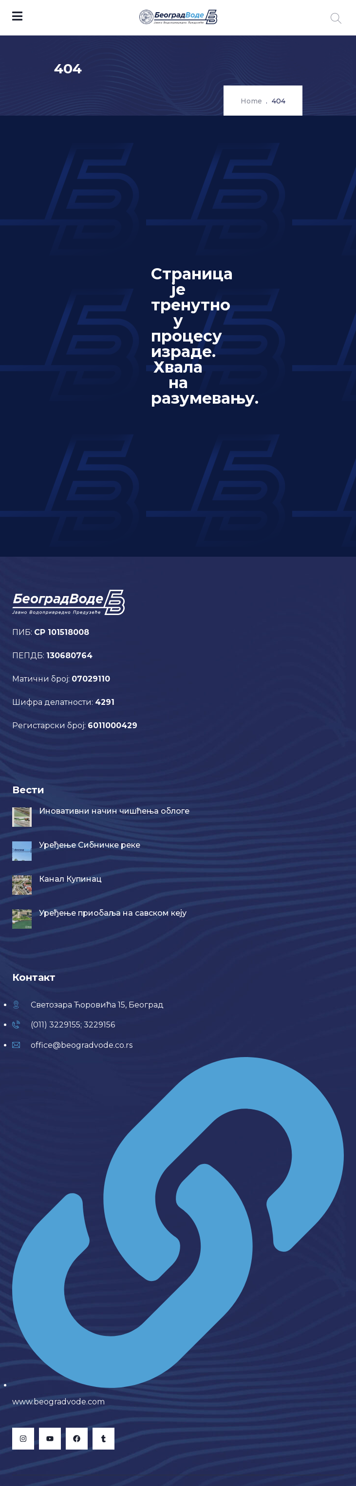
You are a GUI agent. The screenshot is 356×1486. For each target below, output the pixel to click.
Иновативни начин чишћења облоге (114, 811)
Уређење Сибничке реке (89, 845)
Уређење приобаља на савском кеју (113, 913)
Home (251, 101)
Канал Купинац (70, 879)
